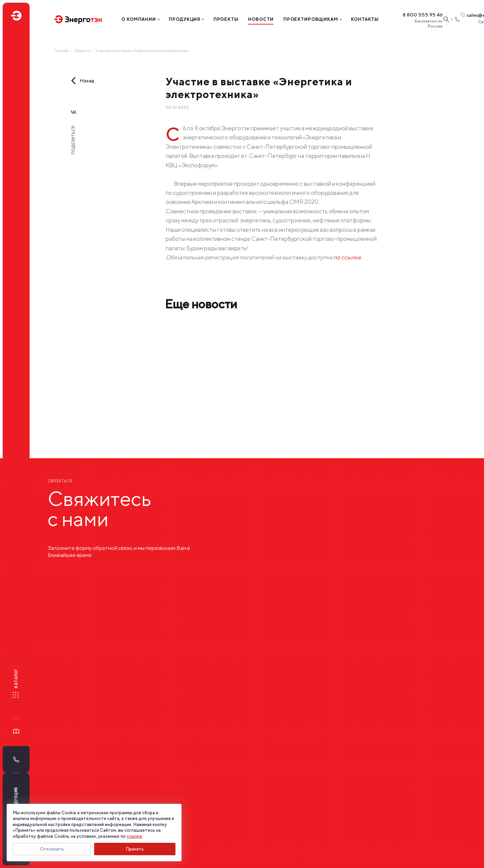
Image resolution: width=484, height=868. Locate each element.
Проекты (226, 19)
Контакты (365, 19)
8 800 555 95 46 (423, 14)
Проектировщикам (310, 19)
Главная (61, 50)
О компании (138, 19)
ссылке (134, 836)
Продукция (184, 19)
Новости (261, 19)
